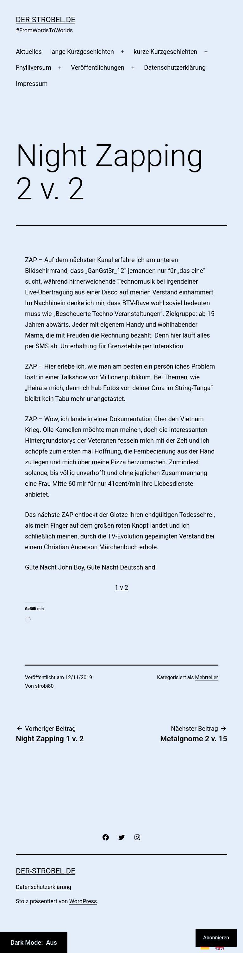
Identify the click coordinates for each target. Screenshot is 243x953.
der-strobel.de (45, 19)
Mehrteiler (206, 677)
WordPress (83, 901)
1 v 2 (121, 587)
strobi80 (44, 686)
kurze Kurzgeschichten (165, 51)
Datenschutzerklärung (175, 67)
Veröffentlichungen (97, 67)
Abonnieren (216, 938)
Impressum (32, 83)
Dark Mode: (33, 942)
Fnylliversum (33, 67)
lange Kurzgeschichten (82, 51)
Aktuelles (29, 51)
